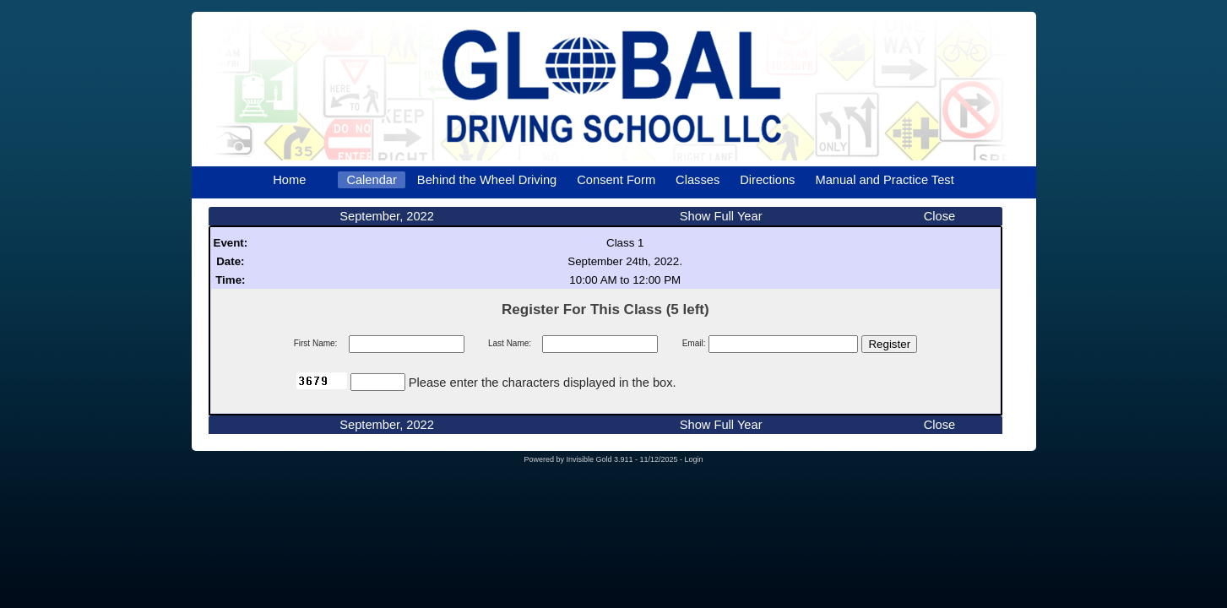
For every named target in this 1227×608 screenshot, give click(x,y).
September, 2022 (386, 216)
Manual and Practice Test (884, 180)
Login (694, 459)
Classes (697, 180)
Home (289, 180)
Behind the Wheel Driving (486, 180)
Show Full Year (721, 216)
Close (939, 216)
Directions (767, 180)
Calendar (371, 180)
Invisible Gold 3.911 (600, 459)
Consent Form (616, 180)
